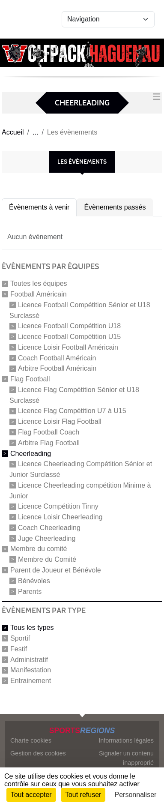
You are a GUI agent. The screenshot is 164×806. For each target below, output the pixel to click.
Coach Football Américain (57, 357)
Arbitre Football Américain (57, 368)
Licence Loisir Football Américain (68, 347)
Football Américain (38, 294)
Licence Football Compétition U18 (69, 326)
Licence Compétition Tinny (58, 506)
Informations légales (126, 740)
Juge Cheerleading (46, 538)
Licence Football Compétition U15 (69, 336)
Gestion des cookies (38, 753)
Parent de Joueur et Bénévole (55, 570)
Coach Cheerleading (49, 527)
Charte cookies (30, 740)
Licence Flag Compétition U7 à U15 (72, 410)
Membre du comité (38, 548)
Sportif (20, 638)
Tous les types (32, 627)
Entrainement (30, 680)
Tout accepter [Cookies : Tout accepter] (31, 794)
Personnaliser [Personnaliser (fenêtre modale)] (136, 794)
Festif (18, 649)
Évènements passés (115, 207)
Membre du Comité (47, 559)
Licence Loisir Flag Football (59, 421)
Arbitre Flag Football (49, 442)
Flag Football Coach (48, 432)
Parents (30, 591)
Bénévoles (34, 580)
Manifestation (30, 670)
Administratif (29, 659)
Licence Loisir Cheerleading (60, 517)
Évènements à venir (39, 207)
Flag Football (30, 379)
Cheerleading (30, 453)
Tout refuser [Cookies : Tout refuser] (83, 794)
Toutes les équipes (38, 283)
